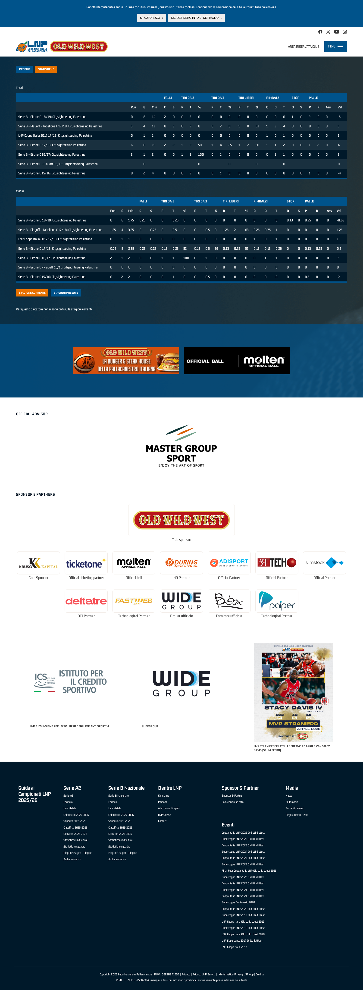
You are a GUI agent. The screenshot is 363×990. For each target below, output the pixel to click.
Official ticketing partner (86, 578)
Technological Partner (134, 616)
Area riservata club (303, 46)
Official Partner (229, 578)
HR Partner (181, 578)
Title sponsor (181, 539)
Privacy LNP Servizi (204, 974)
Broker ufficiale (181, 616)
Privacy (186, 974)
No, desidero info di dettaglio (195, 17)
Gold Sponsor (38, 578)
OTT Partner (86, 616)
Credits (260, 974)
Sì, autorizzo (150, 17)
